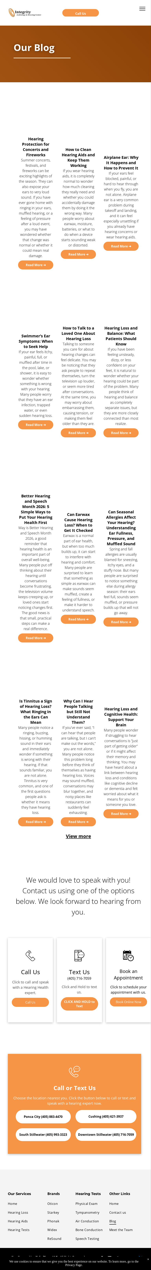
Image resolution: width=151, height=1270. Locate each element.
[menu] (142, 9)
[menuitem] (27, 1203)
